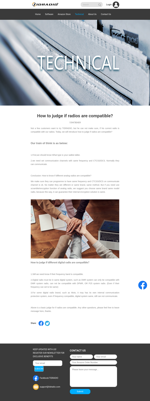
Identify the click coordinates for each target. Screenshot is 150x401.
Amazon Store (64, 14)
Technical (79, 14)
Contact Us (106, 14)
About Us (92, 14)
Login (112, 4)
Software (49, 14)
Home (38, 14)
